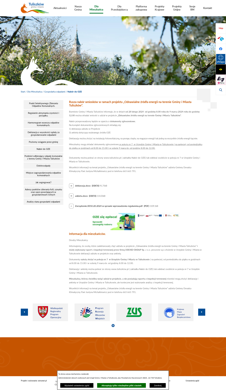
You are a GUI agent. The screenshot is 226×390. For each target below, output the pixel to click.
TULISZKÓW (113, 357)
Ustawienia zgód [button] (192, 380)
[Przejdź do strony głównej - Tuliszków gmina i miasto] (35, 9)
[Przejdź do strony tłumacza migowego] (221, 39)
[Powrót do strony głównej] (23, 92)
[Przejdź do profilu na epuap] (221, 69)
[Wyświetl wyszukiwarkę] (221, 49)
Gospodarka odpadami (54, 91)
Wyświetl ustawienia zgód (77, 385)
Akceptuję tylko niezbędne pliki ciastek (121, 385)
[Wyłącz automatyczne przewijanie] (113, 325)
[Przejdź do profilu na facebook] (221, 80)
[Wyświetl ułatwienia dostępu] (221, 28)
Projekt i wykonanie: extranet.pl (34, 380)
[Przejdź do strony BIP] (221, 59)
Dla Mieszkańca (34, 91)
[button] (113, 229)
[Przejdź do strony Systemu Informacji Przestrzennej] (221, 90)
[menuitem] (60, 8)
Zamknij (158, 385)
